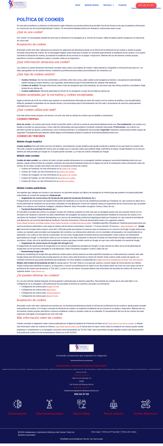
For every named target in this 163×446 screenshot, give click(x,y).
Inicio (77, 5)
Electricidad (81, 414)
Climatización (17, 414)
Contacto (122, 5)
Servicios (108, 5)
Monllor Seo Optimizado (93, 439)
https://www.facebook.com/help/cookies (33, 223)
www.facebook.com (129, 227)
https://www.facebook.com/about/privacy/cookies (71, 223)
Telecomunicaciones (49, 414)
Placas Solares (113, 414)
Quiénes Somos (92, 5)
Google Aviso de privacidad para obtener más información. (119, 260)
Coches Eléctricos (146, 414)
